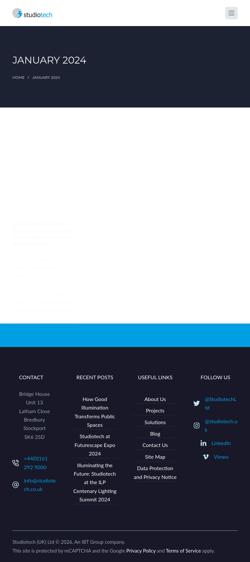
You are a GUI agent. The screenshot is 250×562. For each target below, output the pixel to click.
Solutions (155, 422)
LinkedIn (221, 443)
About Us (155, 399)
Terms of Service (183, 551)
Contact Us (155, 445)
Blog (155, 433)
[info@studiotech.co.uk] (15, 485)
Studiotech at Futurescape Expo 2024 (95, 444)
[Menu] (231, 13)
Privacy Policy (141, 551)
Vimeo (221, 457)
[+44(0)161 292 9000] (15, 463)
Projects (155, 410)
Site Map (155, 457)
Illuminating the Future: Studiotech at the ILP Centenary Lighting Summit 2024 (95, 482)
